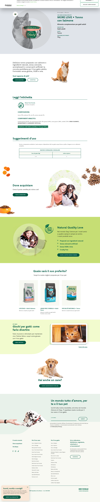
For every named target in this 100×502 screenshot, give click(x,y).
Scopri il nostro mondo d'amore (68, 255)
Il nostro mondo (17, 440)
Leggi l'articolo (19, 342)
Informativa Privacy (57, 426)
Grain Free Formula (36, 452)
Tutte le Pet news (83, 347)
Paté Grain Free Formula (37, 463)
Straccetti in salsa (35, 470)
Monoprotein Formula (36, 447)
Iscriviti (83, 419)
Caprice (52, 460)
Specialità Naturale (36, 474)
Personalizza (89, 7)
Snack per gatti (54, 478)
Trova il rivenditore (20, 194)
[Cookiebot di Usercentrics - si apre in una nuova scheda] (8, 13)
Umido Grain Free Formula (37, 465)
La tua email (53, 417)
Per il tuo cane (36, 440)
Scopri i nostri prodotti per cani (50, 385)
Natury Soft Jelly (35, 472)
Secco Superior (54, 445)
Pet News (15, 446)
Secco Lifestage (35, 445)
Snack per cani (35, 476)
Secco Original (54, 443)
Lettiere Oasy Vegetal (55, 482)
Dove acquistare (19, 79)
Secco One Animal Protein (37, 450)
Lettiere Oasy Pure (55, 480)
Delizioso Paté (35, 467)
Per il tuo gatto (55, 440)
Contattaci (33, 79)
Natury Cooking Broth (55, 471)
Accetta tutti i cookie (89, 3)
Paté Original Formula (36, 456)
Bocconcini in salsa (55, 455)
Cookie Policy (33, 9)
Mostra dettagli (20, 12)
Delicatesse (53, 464)
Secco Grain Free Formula (37, 454)
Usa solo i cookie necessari (89, 11)
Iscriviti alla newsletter (12, 497)
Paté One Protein (35, 461)
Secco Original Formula (36, 443)
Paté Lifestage (35, 458)
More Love (53, 476)
